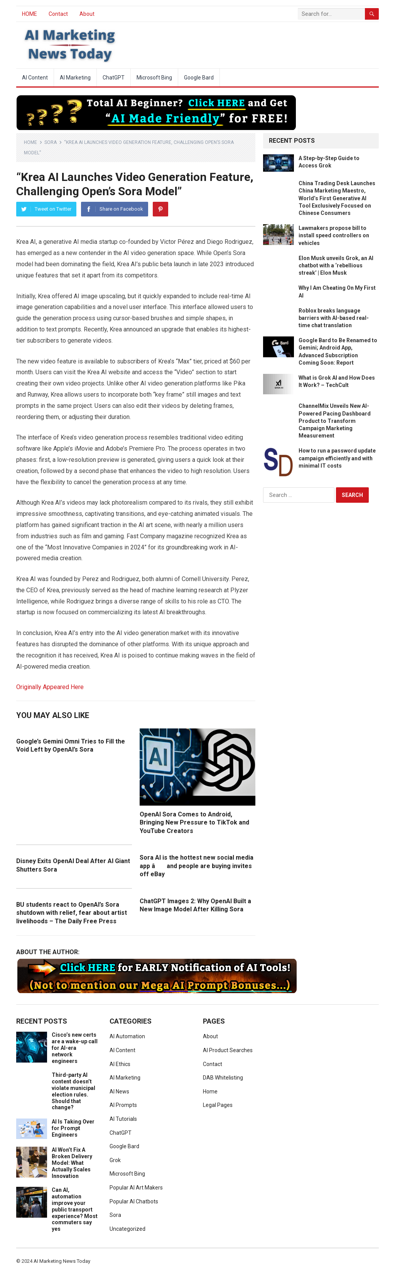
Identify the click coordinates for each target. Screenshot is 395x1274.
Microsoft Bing (154, 77)
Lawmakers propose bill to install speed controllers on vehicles (334, 235)
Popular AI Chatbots (134, 1201)
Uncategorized (127, 1229)
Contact (58, 14)
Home (30, 142)
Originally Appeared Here (50, 687)
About (87, 14)
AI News (119, 1091)
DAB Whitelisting (223, 1078)
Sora (50, 142)
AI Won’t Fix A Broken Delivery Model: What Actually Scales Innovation (72, 1163)
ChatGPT (114, 77)
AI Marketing (75, 77)
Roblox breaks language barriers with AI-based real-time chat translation (334, 318)
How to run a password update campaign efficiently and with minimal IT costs (337, 458)
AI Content (35, 77)
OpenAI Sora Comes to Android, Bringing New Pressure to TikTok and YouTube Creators (194, 823)
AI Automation (127, 1036)
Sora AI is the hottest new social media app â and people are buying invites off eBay (196, 866)
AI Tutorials (123, 1119)
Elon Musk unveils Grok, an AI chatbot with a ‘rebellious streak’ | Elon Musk (336, 265)
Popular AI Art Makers (136, 1187)
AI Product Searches (228, 1050)
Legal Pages (218, 1105)
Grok (115, 1160)
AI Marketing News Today (62, 1261)
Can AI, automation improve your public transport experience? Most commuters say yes (75, 1209)
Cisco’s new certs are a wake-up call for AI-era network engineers (75, 1048)
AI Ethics (120, 1064)
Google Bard (199, 77)
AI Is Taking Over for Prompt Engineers (73, 1128)
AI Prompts (123, 1105)
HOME (29, 14)
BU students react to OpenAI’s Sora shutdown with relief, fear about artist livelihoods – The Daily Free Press (71, 913)
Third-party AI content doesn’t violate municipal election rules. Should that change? (73, 1091)
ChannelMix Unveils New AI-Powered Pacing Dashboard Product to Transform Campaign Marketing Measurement (335, 421)
